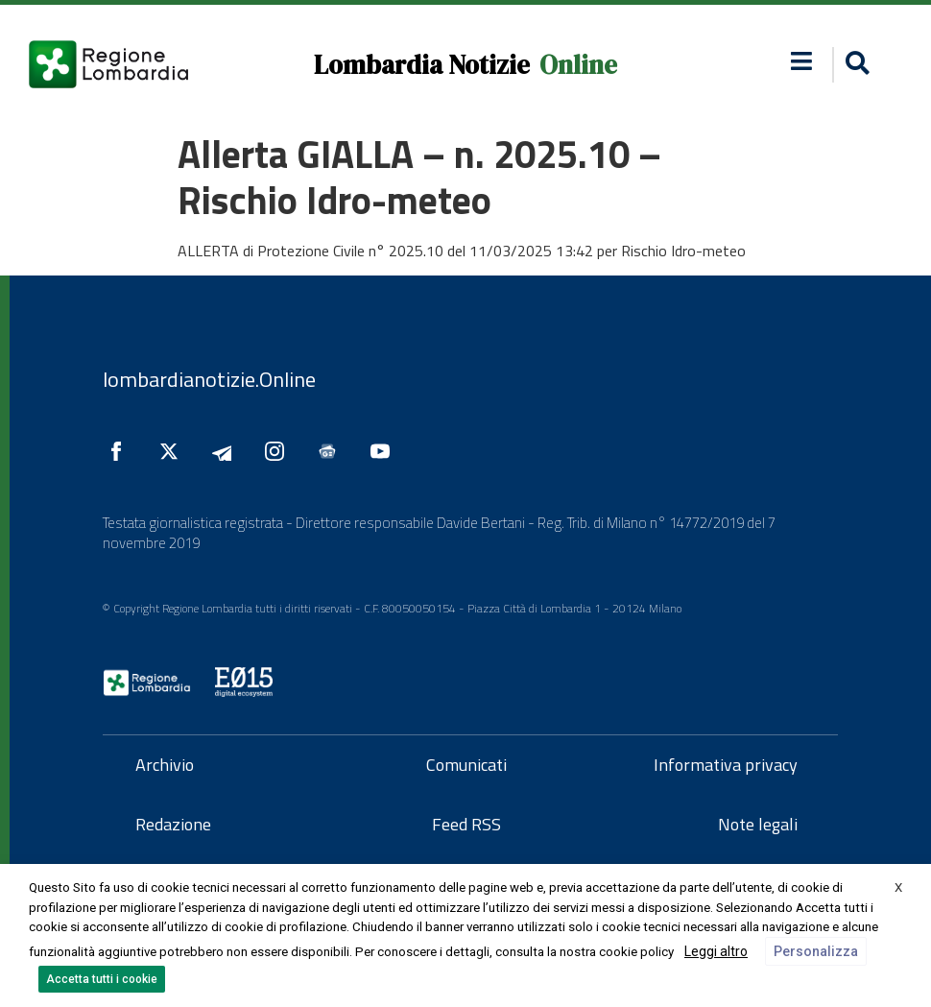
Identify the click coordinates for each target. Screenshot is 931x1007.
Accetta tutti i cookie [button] (101, 979)
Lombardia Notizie (422, 65)
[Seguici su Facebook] (121, 451)
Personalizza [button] (816, 951)
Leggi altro (716, 951)
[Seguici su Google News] (332, 451)
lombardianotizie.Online (209, 379)
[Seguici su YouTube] (384, 451)
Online (578, 65)
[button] (801, 61)
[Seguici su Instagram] (279, 451)
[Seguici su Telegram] (226, 451)
